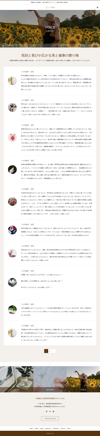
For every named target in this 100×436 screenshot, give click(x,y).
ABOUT (36, 428)
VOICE (68, 428)
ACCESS (63, 428)
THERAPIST (56, 428)
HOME (31, 428)
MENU (42, 428)
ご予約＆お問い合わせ (50, 418)
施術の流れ (48, 428)
